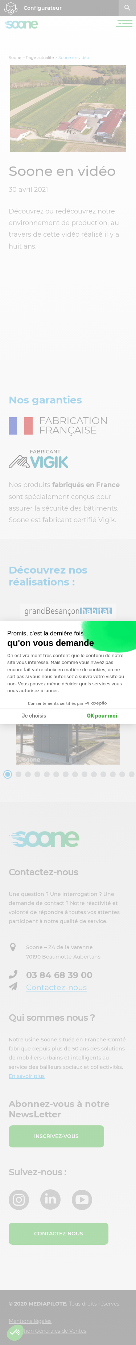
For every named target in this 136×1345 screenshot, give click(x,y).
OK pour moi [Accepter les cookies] (102, 716)
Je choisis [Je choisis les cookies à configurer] (33, 716)
